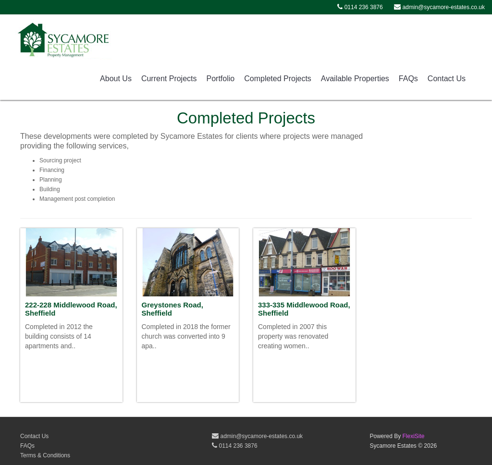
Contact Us (447, 78)
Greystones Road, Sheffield (172, 309)
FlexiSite (414, 436)
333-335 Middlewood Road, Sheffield (304, 309)
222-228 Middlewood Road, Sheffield (71, 309)
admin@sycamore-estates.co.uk (257, 436)
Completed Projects (277, 78)
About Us (116, 78)
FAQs (408, 78)
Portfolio (221, 78)
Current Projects (169, 78)
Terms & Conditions (45, 455)
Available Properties (355, 78)
